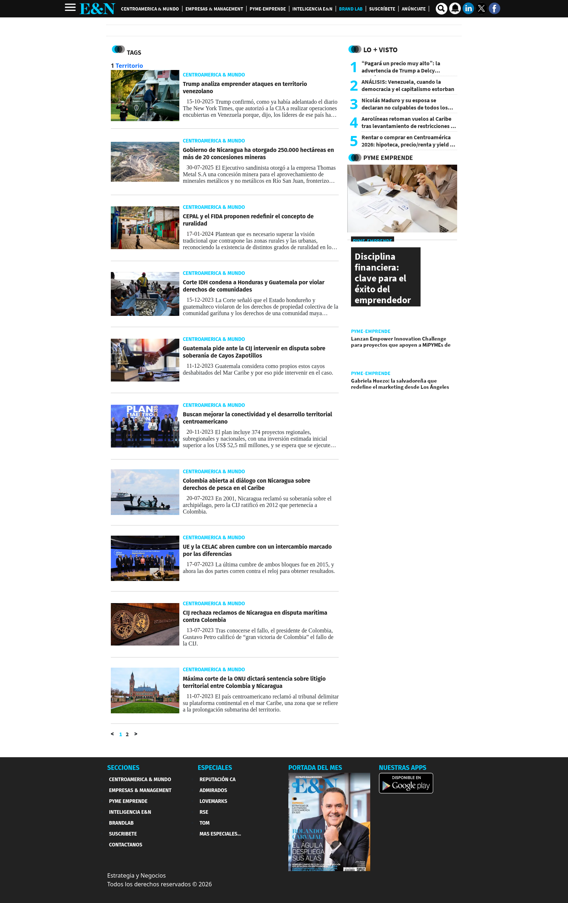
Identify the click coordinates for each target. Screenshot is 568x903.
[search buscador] (441, 9)
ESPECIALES (215, 768)
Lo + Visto (380, 49)
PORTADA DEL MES (315, 768)
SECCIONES (123, 768)
